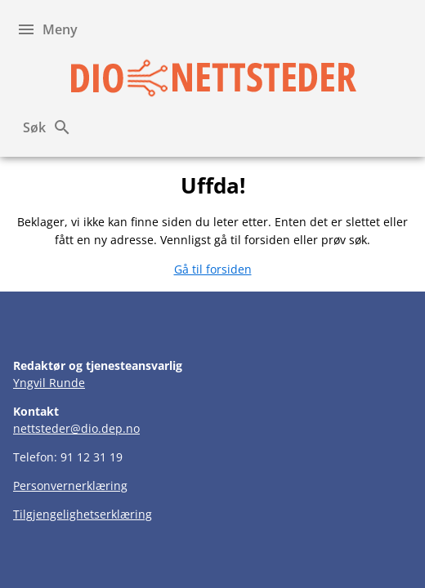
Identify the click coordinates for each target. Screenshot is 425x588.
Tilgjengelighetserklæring (82, 514)
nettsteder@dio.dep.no (76, 428)
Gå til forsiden (213, 269)
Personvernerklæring (70, 485)
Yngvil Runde (49, 382)
